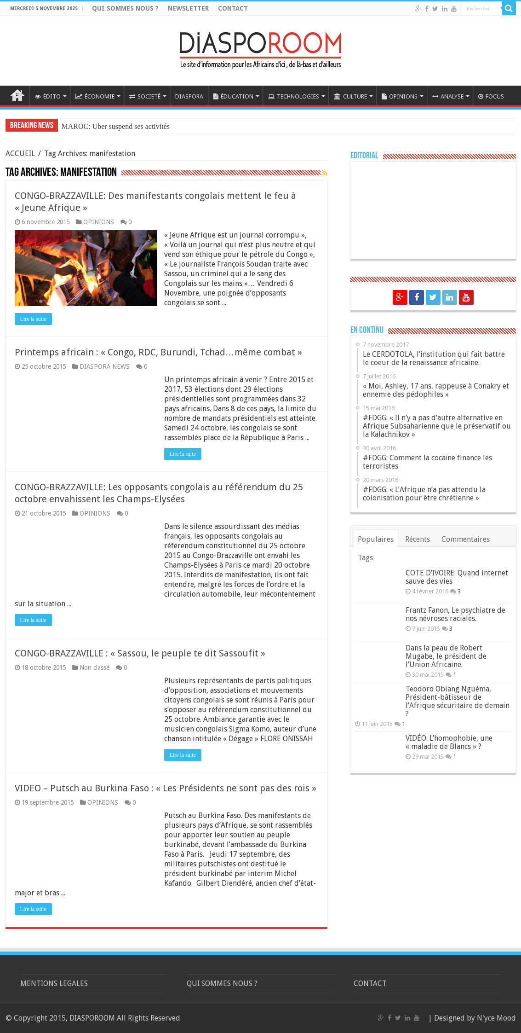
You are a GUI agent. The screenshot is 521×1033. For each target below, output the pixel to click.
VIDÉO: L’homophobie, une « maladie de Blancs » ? (449, 742)
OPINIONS (400, 96)
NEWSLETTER (188, 8)
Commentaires (465, 539)
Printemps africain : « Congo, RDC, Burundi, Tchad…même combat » (158, 352)
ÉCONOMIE (95, 96)
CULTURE (350, 96)
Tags (365, 557)
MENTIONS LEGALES (54, 983)
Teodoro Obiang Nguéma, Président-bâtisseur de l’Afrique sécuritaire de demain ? (458, 701)
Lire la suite (33, 319)
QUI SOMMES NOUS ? (125, 8)
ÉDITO (48, 96)
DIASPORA (189, 96)
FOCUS (491, 96)
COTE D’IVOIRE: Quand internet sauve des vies (457, 577)
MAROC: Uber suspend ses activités (116, 126)
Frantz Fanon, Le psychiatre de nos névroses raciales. (455, 614)
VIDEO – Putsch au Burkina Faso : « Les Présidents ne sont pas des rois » (165, 788)
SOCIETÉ (144, 96)
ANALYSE (448, 96)
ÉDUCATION (233, 96)
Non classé (94, 667)
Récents (417, 539)
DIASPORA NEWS (105, 366)
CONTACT (233, 8)
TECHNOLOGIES (293, 96)
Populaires (376, 539)
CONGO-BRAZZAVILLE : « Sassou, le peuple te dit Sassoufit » (140, 653)
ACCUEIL (17, 95)
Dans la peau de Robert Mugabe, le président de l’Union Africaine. (446, 656)
